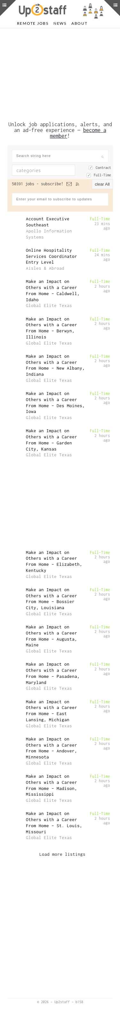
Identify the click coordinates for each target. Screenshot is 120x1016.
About (79, 23)
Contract (103, 168)
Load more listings (62, 854)
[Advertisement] (60, 73)
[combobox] (43, 170)
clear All (102, 184)
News (60, 23)
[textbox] (48, 170)
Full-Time (102, 175)
